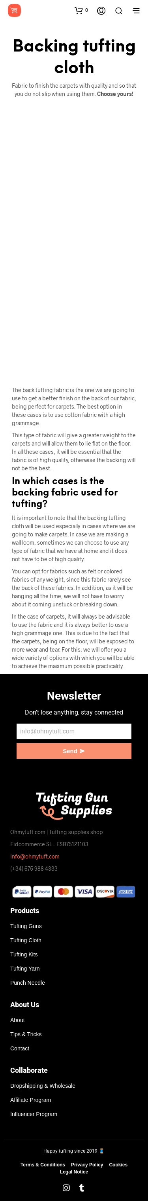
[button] (81, 10)
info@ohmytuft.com (35, 856)
